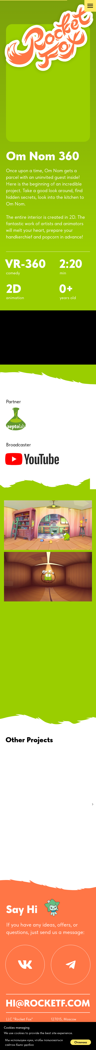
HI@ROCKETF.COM (48, 993)
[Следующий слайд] (92, 804)
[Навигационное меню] (90, 6)
